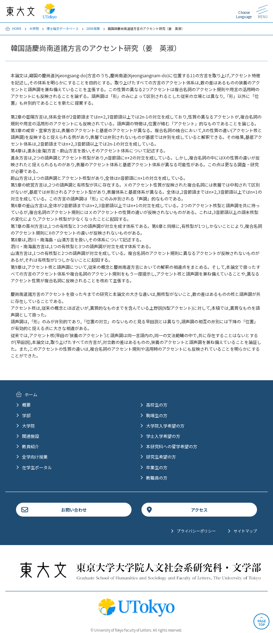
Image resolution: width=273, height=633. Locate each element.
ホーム (31, 394)
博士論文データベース (63, 28)
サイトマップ (245, 531)
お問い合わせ (74, 510)
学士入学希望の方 (163, 436)
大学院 (34, 28)
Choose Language (244, 14)
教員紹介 (30, 446)
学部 (26, 415)
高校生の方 (156, 405)
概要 (26, 405)
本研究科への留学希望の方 (171, 446)
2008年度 (93, 28)
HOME (16, 28)
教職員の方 (156, 478)
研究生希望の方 (161, 457)
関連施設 (30, 436)
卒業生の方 (156, 467)
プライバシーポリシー (196, 531)
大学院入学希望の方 (165, 426)
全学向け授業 (35, 457)
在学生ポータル (37, 467)
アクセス (199, 510)
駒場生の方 (156, 415)
